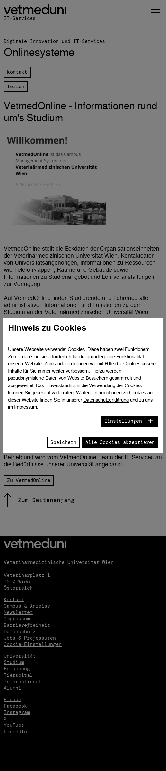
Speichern (63, 442)
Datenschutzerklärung (106, 399)
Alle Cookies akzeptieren (120, 442)
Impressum (25, 407)
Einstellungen (123, 421)
